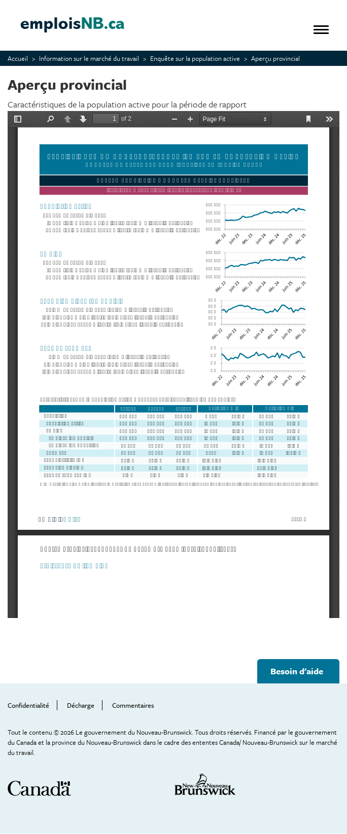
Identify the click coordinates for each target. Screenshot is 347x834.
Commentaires (133, 705)
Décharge (80, 705)
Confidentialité (28, 705)
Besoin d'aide (296, 671)
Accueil (18, 58)
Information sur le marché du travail (89, 58)
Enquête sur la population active (195, 58)
